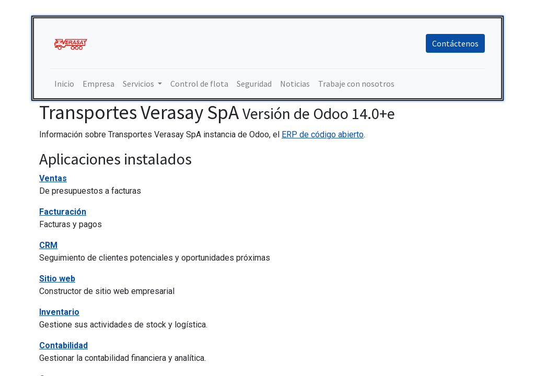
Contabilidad (63, 345)
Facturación (62, 212)
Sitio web (57, 279)
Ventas (53, 178)
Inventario (59, 312)
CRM (48, 245)
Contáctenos (455, 43)
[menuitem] (64, 83)
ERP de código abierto (323, 134)
